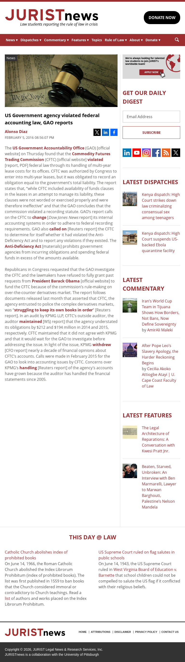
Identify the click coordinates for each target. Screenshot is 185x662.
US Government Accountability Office (48, 148)
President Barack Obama (56, 281)
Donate (152, 40)
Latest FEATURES (147, 415)
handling (28, 367)
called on (58, 229)
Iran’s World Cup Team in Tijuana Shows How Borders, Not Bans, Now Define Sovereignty (160, 312)
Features (80, 40)
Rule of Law (116, 40)
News (12, 40)
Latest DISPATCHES (150, 182)
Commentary (56, 40)
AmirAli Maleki (160, 330)
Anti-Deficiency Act (23, 246)
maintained (30, 321)
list (7, 598)
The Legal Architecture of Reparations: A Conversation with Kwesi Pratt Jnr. (158, 439)
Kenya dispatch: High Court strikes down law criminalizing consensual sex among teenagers (161, 206)
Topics (97, 40)
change (39, 217)
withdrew (101, 344)
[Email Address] (151, 117)
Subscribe (151, 132)
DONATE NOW (162, 17)
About (136, 40)
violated (95, 159)
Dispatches (30, 40)
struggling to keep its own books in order (53, 310)
